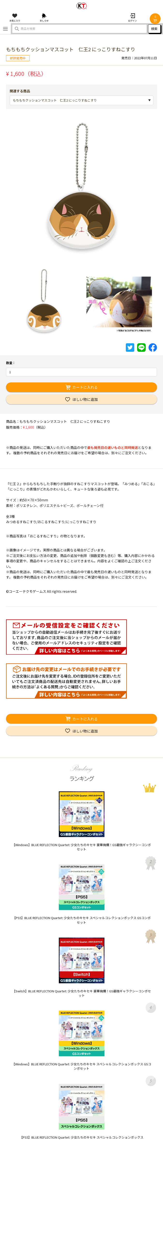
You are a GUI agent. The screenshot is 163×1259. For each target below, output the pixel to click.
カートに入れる (85, 387)
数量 (9, 362)
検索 (154, 28)
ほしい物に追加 (85, 399)
